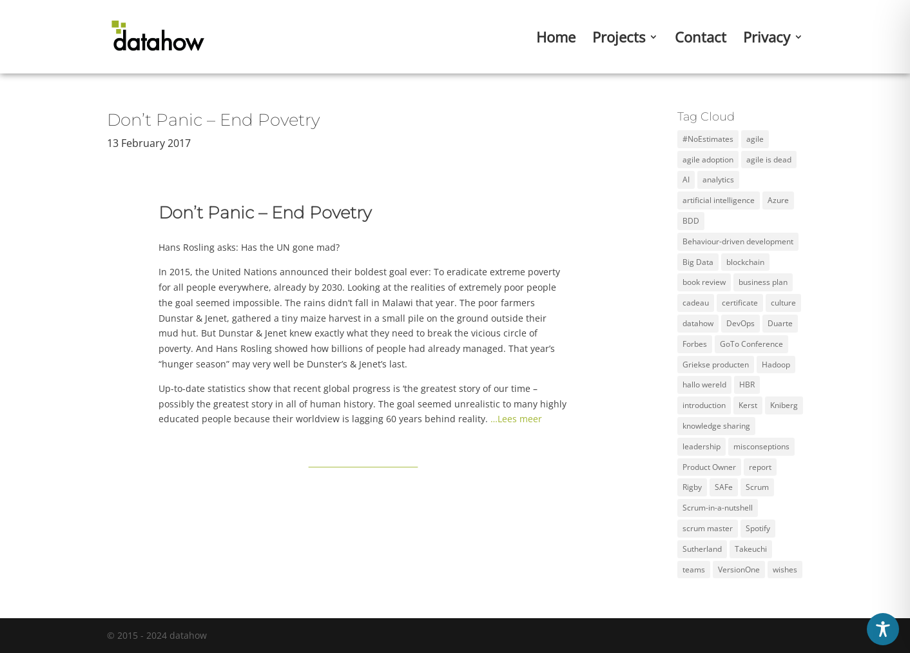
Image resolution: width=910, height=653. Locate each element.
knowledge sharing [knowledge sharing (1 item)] (716, 425)
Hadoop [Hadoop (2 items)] (776, 364)
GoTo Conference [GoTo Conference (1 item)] (751, 343)
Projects (618, 39)
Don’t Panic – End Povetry (213, 120)
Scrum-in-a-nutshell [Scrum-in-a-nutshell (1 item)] (717, 507)
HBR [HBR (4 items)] (747, 384)
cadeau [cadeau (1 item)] (695, 302)
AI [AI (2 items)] (686, 179)
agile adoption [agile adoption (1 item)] (707, 159)
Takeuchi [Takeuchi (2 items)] (751, 548)
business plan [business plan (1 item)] (763, 282)
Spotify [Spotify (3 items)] (758, 528)
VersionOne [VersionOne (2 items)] (739, 569)
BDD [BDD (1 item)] (690, 220)
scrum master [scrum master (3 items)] (707, 528)
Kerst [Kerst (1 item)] (748, 405)
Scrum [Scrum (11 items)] (757, 487)
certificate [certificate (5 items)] (740, 302)
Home (556, 39)
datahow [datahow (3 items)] (697, 323)
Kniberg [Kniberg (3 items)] (784, 405)
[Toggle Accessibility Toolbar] (883, 629)
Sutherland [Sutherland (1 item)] (702, 548)
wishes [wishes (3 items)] (785, 569)
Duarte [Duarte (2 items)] (780, 323)
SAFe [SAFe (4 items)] (724, 487)
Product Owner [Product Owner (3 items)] (709, 467)
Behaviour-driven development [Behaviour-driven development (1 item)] (737, 241)
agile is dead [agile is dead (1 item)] (768, 159)
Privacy (766, 39)
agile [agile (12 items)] (755, 138)
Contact (700, 39)
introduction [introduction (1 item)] (704, 405)
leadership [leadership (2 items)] (701, 446)
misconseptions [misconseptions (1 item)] (761, 446)
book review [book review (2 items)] (704, 282)
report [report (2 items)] (760, 467)
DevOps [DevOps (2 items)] (740, 323)
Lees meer (520, 419)
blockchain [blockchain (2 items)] (745, 262)
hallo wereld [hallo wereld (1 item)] (704, 384)
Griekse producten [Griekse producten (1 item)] (715, 364)
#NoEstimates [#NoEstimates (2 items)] (707, 138)
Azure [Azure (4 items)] (778, 200)
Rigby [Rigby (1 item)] (692, 487)
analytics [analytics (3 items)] (718, 179)
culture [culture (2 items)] (783, 302)
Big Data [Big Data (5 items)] (697, 262)
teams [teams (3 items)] (693, 569)
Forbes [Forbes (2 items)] (694, 343)
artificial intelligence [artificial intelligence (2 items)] (718, 200)
